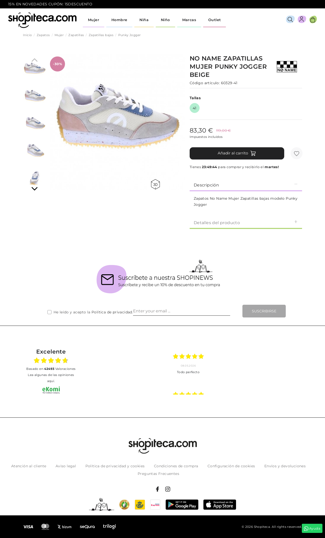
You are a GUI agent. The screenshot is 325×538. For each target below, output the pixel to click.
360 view (155, 184)
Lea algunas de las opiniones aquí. (51, 378)
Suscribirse (264, 311)
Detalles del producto (246, 222)
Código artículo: (205, 83)
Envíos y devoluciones (285, 466)
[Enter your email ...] (181, 311)
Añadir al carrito (237, 153)
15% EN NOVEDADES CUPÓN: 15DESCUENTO (50, 4)
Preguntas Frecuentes (158, 473)
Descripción (246, 184)
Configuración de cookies (231, 466)
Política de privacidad (112, 312)
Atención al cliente (28, 466)
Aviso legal (66, 466)
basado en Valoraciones (50, 369)
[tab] (246, 184)
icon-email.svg (307, 4)
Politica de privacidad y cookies (115, 466)
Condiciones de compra (176, 466)
